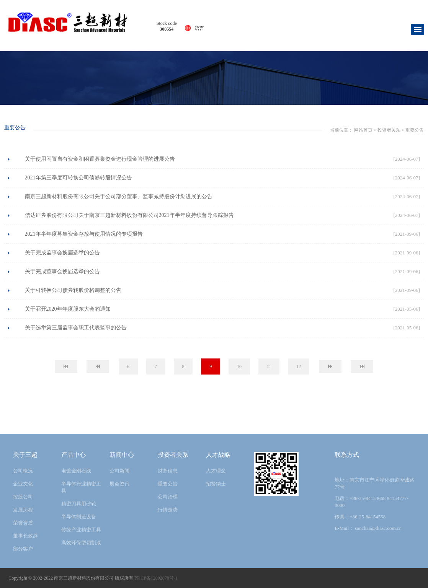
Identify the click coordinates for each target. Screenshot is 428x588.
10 (239, 366)
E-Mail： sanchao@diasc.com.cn (368, 528)
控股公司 (23, 497)
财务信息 (168, 471)
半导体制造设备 (78, 517)
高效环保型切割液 (81, 543)
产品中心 (73, 454)
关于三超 (25, 454)
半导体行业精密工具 (81, 487)
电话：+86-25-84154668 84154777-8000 (371, 501)
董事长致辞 (25, 536)
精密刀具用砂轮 (78, 504)
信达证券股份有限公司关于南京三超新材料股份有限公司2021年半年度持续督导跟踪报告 (129, 215)
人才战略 (218, 454)
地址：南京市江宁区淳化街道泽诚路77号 (374, 483)
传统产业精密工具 (81, 530)
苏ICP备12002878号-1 (156, 578)
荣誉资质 (23, 523)
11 (269, 366)
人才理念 (216, 471)
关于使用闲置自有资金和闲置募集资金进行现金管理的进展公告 (100, 159)
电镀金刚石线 (76, 471)
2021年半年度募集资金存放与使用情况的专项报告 (84, 234)
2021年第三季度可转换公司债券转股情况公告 (78, 178)
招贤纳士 (216, 484)
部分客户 (23, 549)
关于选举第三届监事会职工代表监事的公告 (76, 328)
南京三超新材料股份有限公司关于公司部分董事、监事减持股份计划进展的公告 (118, 196)
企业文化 (23, 484)
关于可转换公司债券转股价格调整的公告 (73, 290)
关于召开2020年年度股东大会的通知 (68, 309)
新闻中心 (121, 454)
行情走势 (168, 510)
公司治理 (168, 497)
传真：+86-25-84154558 (360, 517)
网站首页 (200, 125)
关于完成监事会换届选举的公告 (62, 253)
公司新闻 (119, 471)
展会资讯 (119, 484)
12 (298, 366)
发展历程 (23, 510)
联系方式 (347, 454)
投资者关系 (226, 125)
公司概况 (23, 471)
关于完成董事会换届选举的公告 (62, 271)
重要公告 (251, 125)
